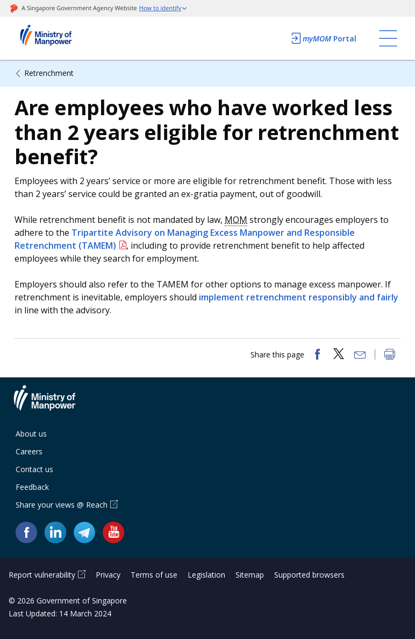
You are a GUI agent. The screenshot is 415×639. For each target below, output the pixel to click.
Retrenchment (49, 73)
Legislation (206, 575)
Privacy (108, 575)
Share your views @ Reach (62, 505)
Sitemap (249, 575)
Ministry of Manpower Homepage (60, 38)
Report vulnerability (42, 575)
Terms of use (154, 575)
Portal (323, 38)
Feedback (32, 487)
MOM (236, 220)
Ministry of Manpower (52, 404)
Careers (29, 451)
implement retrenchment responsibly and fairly (298, 297)
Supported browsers (309, 575)
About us (31, 434)
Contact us (34, 469)
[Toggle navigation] (388, 38)
